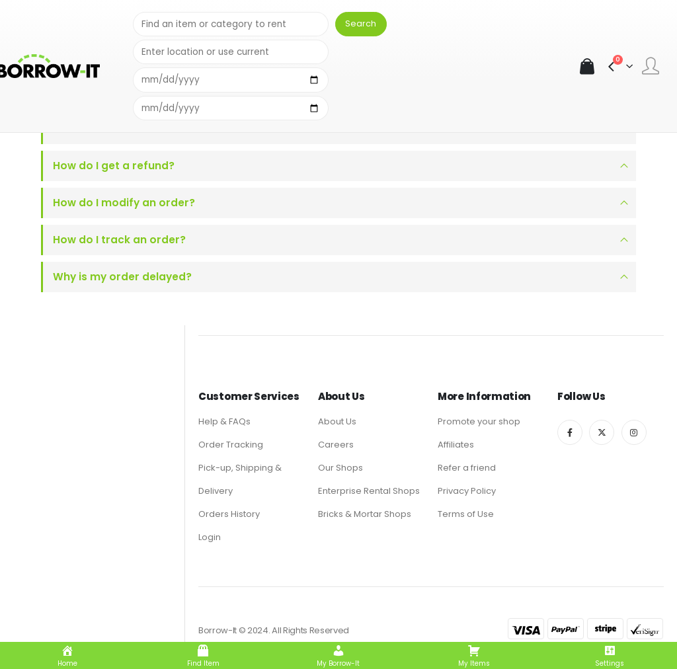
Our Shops (340, 467)
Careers (336, 444)
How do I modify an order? (124, 203)
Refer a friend (467, 467)
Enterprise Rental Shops (369, 491)
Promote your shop (479, 421)
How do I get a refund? (114, 166)
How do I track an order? (119, 240)
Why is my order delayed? (122, 277)
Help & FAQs (224, 421)
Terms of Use (466, 514)
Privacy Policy (467, 491)
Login (209, 537)
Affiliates (456, 444)
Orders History (229, 514)
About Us (337, 421)
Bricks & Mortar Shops (364, 514)
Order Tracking (230, 444)
